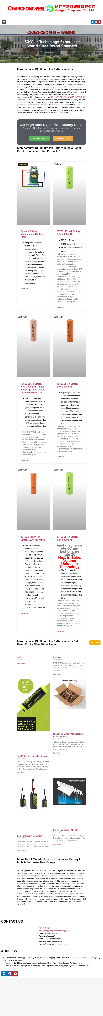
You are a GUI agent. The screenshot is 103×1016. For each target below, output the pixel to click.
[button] (4, 22)
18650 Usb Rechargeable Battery (32, 756)
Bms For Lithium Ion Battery (30, 836)
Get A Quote (95, 642)
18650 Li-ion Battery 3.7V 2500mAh (67, 385)
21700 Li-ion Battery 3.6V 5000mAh (67, 538)
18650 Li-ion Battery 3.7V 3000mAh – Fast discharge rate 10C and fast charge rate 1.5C (33, 388)
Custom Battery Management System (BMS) (32, 234)
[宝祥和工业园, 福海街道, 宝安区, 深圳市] (22, 998)
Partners (57, 657)
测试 (19, 657)
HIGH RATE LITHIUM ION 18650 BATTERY (65, 97)
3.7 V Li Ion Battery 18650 (65, 830)
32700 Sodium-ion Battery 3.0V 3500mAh (33, 538)
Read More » (25, 289)
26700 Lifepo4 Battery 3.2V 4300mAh (68, 232)
